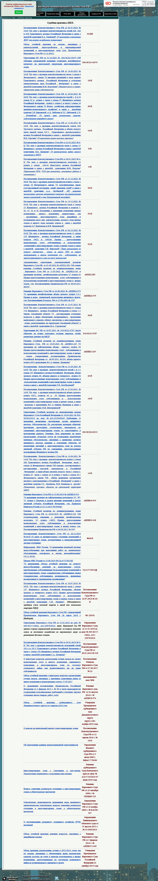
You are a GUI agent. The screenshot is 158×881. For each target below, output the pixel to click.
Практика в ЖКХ (111, 14)
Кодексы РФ (96, 14)
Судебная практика (24, 18)
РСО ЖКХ (67, 14)
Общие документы (82, 14)
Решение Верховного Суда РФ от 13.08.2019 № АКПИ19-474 (51, 494)
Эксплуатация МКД (38, 14)
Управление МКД (52, 14)
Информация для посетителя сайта (35, 876)
